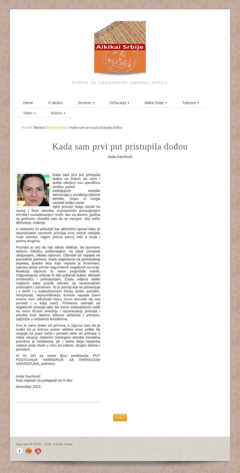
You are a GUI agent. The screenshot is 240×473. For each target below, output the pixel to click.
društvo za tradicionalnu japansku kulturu (120, 82)
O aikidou (55, 102)
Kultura (58, 113)
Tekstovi (190, 102)
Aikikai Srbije (155, 102)
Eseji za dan (58, 127)
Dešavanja (119, 102)
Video (29, 113)
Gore (120, 418)
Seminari (86, 102)
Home (28, 102)
